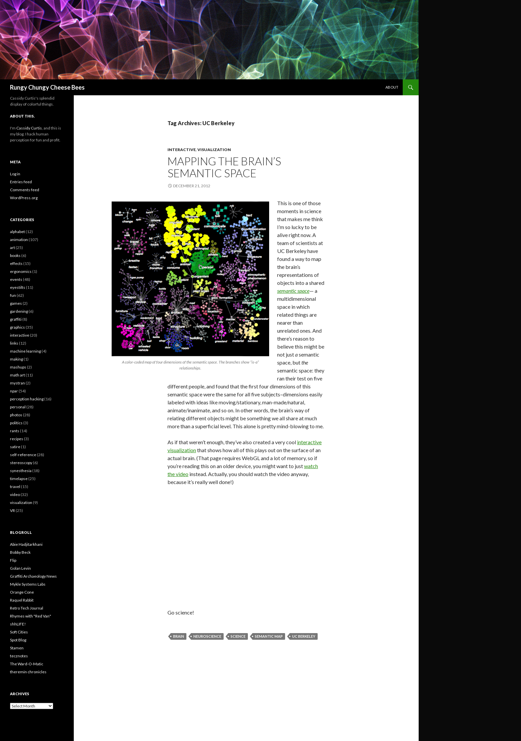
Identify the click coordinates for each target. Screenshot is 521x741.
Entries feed (21, 181)
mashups (18, 367)
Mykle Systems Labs (28, 584)
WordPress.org (24, 197)
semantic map (269, 636)
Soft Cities (19, 631)
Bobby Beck (20, 552)
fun (13, 295)
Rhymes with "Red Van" (30, 616)
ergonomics (21, 271)
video (15, 494)
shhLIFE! (18, 623)
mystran (17, 382)
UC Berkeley (303, 636)
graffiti (16, 319)
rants (14, 430)
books (15, 255)
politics (16, 422)
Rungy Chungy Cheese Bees (47, 87)
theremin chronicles (28, 671)
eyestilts (17, 287)
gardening (19, 311)
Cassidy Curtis (29, 127)
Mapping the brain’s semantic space (224, 167)
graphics (17, 327)
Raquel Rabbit (22, 600)
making (16, 359)
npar (14, 390)
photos (16, 414)
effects (16, 263)
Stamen (17, 647)
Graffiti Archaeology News (33, 576)
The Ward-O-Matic (26, 663)
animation (19, 239)
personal (18, 406)
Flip (13, 560)
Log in (15, 173)
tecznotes (19, 655)
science (238, 636)
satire (15, 446)
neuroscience (207, 636)
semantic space (293, 291)
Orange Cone (22, 592)
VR (12, 510)
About (391, 87)
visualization (214, 149)
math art (17, 374)
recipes (16, 438)
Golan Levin (20, 568)
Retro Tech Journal (26, 608)
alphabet (17, 231)
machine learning (25, 351)
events (16, 279)
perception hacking (27, 398)
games (16, 303)
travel (15, 486)
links (14, 343)
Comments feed (24, 189)
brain (178, 636)
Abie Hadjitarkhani (26, 544)
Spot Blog (18, 639)
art (12, 247)
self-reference (23, 454)
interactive (181, 149)
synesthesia (21, 470)
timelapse (19, 478)
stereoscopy (21, 462)
